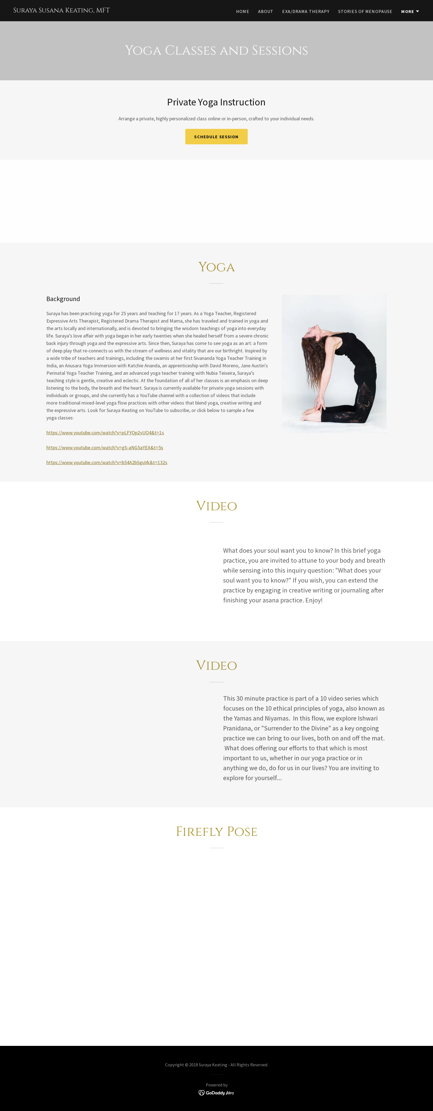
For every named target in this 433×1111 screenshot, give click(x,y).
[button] (410, 11)
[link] (61, 10)
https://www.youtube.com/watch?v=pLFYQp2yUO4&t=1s (105, 432)
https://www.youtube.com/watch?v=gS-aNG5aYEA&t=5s (104, 447)
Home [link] (242, 11)
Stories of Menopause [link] (365, 11)
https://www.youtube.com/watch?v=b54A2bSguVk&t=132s (106, 462)
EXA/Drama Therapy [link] (305, 11)
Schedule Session (216, 136)
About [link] (266, 11)
